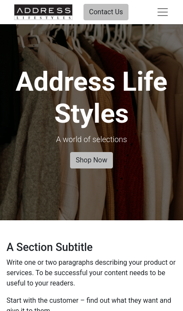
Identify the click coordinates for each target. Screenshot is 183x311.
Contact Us (106, 12)
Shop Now (91, 160)
